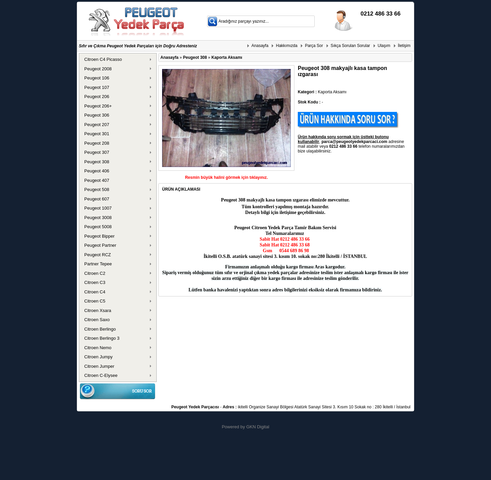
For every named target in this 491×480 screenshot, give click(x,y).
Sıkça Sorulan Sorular (350, 45)
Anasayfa (259, 45)
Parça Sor (314, 45)
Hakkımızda (286, 45)
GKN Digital (257, 426)
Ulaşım (384, 45)
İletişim (404, 45)
